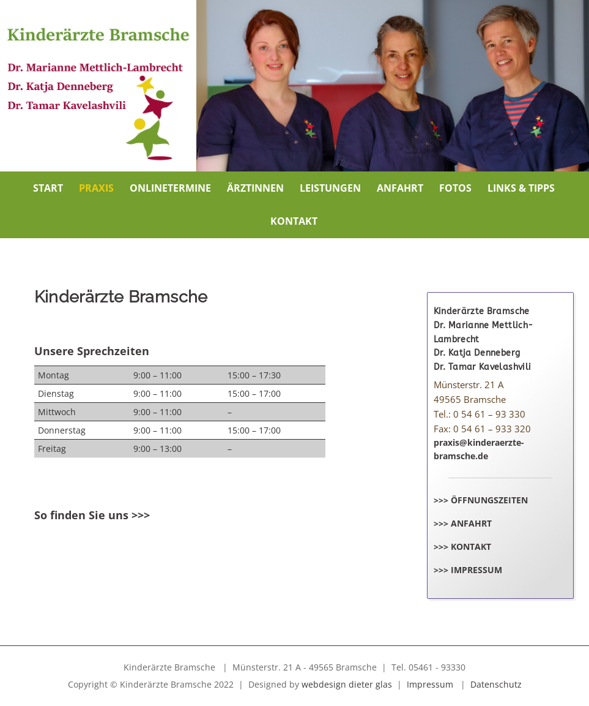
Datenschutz (496, 684)
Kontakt (293, 221)
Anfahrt (400, 188)
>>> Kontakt (462, 546)
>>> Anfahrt (463, 523)
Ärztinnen (255, 188)
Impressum (430, 684)
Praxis (96, 188)
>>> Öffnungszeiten (481, 500)
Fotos (455, 188)
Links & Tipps (521, 188)
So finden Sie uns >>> (92, 515)
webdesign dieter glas (347, 684)
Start (48, 188)
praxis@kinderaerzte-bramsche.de (479, 449)
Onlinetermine (170, 188)
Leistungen (330, 188)
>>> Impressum (468, 570)
